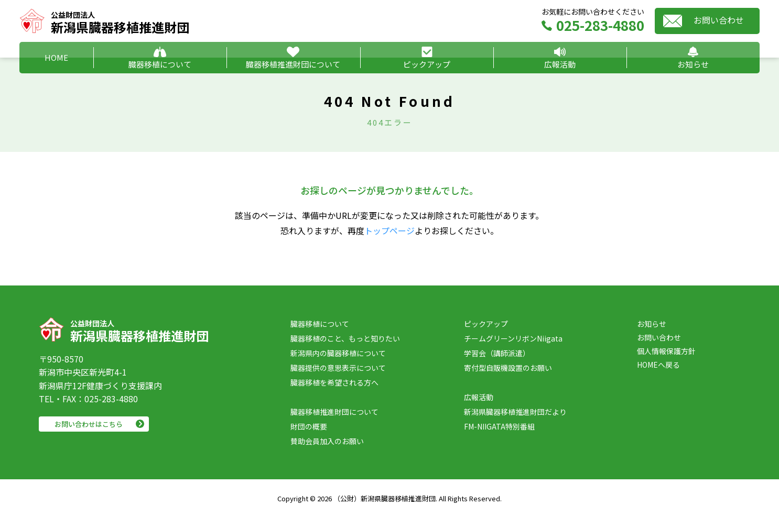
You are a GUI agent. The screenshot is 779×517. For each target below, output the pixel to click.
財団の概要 (308, 426)
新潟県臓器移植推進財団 (120, 21)
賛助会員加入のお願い (327, 441)
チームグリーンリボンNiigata (513, 338)
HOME (56, 57)
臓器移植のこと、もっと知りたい (345, 338)
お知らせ (693, 64)
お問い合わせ (719, 20)
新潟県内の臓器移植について (338, 353)
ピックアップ (426, 64)
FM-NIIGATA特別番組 (499, 426)
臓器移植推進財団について (293, 64)
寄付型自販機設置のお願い (508, 367)
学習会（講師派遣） (497, 353)
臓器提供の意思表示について (338, 367)
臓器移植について (159, 64)
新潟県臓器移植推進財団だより (515, 411)
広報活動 (560, 64)
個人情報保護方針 (666, 351)
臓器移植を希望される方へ (334, 382)
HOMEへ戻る (658, 364)
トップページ (389, 230)
